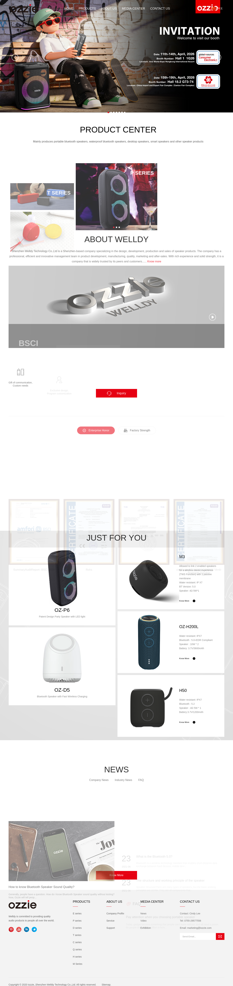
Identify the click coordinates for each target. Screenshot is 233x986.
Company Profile (115, 913)
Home (68, 8)
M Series (77, 964)
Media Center (133, 8)
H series (77, 956)
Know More (117, 875)
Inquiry (116, 393)
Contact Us (160, 8)
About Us (109, 8)
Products (87, 8)
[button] (108, 112)
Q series (77, 949)
